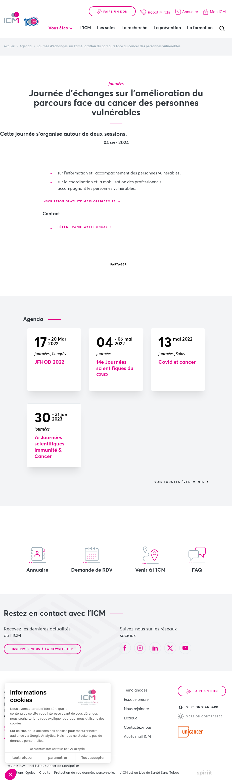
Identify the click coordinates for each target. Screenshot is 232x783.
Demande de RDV (92, 559)
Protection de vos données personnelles (84, 772)
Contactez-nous (138, 721)
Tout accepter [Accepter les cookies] (93, 758)
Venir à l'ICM (150, 559)
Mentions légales (22, 772)
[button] (11, 774)
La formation (200, 28)
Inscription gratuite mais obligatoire (79, 209)
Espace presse (136, 697)
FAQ (197, 559)
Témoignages (135, 690)
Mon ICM (214, 12)
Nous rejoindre (136, 705)
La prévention (167, 28)
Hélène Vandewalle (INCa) (82, 235)
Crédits (44, 772)
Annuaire (186, 12)
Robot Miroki (155, 12)
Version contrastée (200, 716)
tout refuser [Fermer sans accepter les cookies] (22, 758)
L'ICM (85, 28)
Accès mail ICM (137, 728)
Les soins (106, 28)
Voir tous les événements (179, 482)
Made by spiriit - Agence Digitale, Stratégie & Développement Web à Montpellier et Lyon (204, 772)
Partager (115, 264)
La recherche (134, 28)
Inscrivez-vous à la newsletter (42, 649)
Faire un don (112, 11)
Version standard (198, 707)
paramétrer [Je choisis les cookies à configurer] (58, 758)
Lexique (130, 713)
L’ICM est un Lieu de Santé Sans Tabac (149, 772)
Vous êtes (58, 28)
